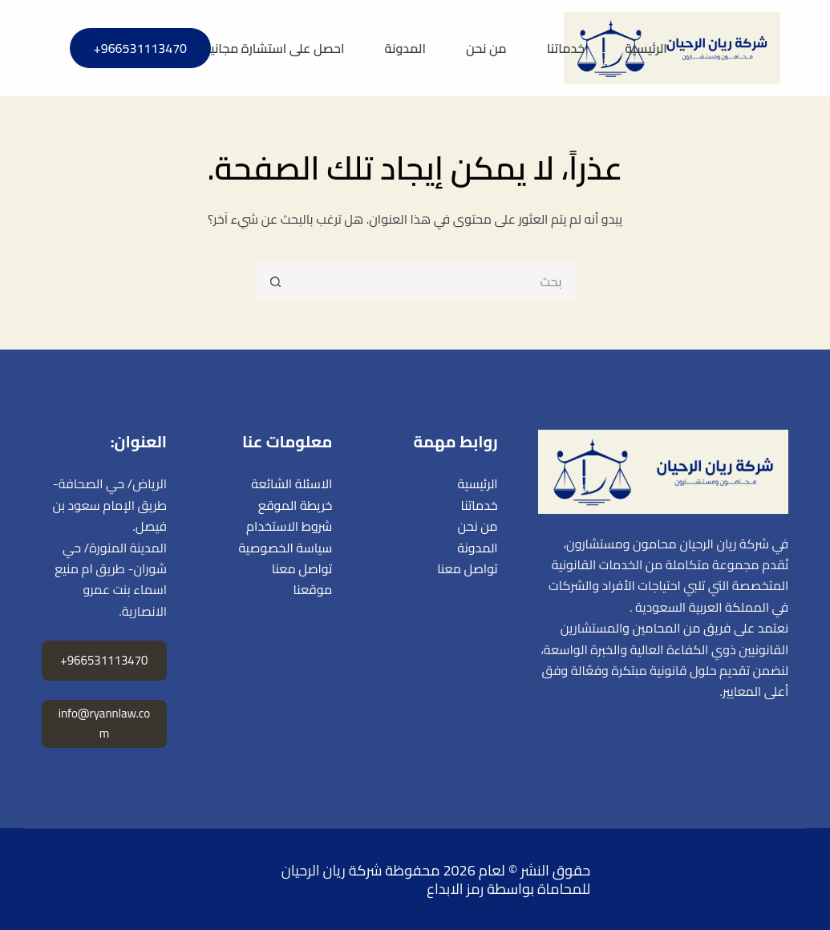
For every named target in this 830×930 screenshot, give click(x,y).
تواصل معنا (467, 568)
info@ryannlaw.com (104, 723)
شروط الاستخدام (289, 526)
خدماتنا (566, 48)
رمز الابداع (455, 888)
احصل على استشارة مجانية (273, 48)
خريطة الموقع (295, 505)
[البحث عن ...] (435, 281)
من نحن (486, 48)
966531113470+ (140, 48)
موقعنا (313, 589)
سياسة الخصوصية (285, 548)
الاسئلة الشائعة (291, 483)
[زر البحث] (275, 281)
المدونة (405, 48)
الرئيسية (646, 48)
